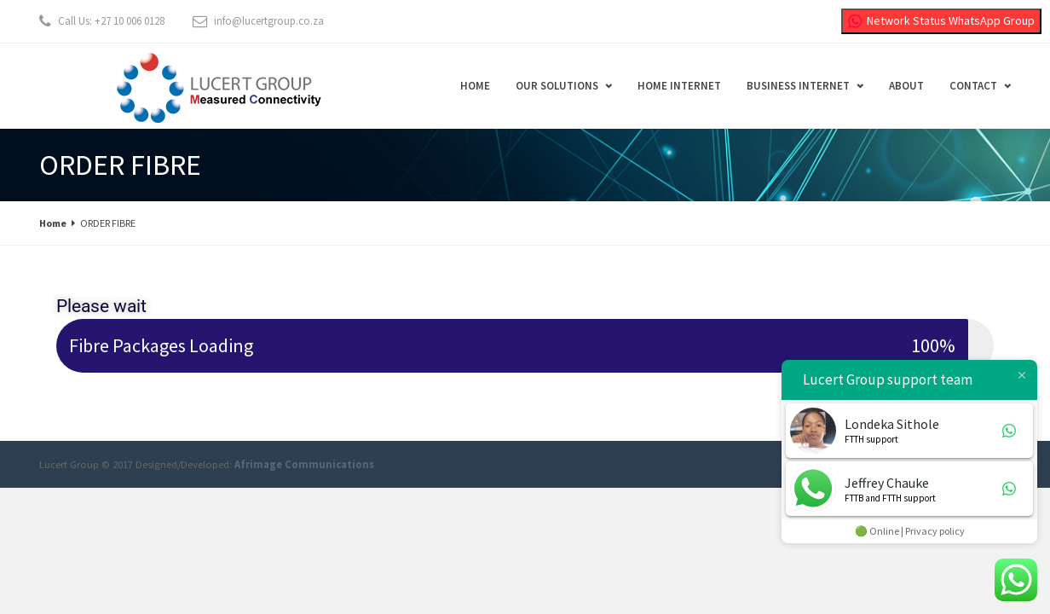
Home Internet (679, 85)
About (906, 85)
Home (475, 85)
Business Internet (798, 85)
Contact (973, 85)
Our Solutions (557, 85)
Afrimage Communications (304, 464)
